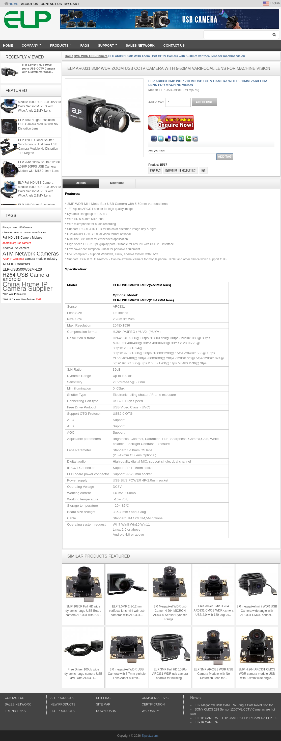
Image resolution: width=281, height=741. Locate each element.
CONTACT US (51, 4)
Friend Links (15, 711)
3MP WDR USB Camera (90, 56)
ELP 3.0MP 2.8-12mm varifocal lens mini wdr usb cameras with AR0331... (127, 611)
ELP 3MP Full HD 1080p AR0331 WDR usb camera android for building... (170, 674)
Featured (16, 90)
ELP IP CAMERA (206, 722)
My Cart (71, 4)
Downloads (106, 711)
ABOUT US (29, 4)
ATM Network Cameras (31, 253)
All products (62, 698)
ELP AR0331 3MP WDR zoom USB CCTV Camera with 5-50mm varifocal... (38, 68)
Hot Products (62, 711)
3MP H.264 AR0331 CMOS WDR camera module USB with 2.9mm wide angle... (257, 674)
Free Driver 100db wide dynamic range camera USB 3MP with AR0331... (83, 674)
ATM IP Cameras (16, 264)
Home (13, 4)
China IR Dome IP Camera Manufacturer (24, 232)
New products (62, 704)
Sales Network (18, 704)
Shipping (103, 698)
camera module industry (41, 259)
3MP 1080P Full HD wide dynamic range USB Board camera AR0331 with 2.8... (83, 611)
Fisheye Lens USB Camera (17, 227)
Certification (153, 704)
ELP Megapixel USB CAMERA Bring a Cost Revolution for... (235, 705)
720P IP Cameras (13, 258)
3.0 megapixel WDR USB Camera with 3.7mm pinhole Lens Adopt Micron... (127, 674)
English (271, 3)
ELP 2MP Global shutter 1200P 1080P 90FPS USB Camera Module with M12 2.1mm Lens (39, 168)
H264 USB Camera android (26, 277)
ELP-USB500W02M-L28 (22, 269)
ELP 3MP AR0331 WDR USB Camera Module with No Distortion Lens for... (213, 674)
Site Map (103, 704)
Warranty (150, 711)
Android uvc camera (16, 248)
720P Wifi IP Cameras (14, 294)
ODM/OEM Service (156, 698)
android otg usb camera (17, 242)
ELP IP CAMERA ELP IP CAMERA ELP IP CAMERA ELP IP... (236, 718)
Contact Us (14, 698)
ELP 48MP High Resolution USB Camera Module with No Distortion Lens (38, 125)
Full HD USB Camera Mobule (22, 237)
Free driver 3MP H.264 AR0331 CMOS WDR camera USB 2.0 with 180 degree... (213, 610)
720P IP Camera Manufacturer (19, 299)
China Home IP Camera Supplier (27, 286)
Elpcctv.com (150, 735)
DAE (39, 299)
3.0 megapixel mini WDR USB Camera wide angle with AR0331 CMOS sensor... (257, 611)
